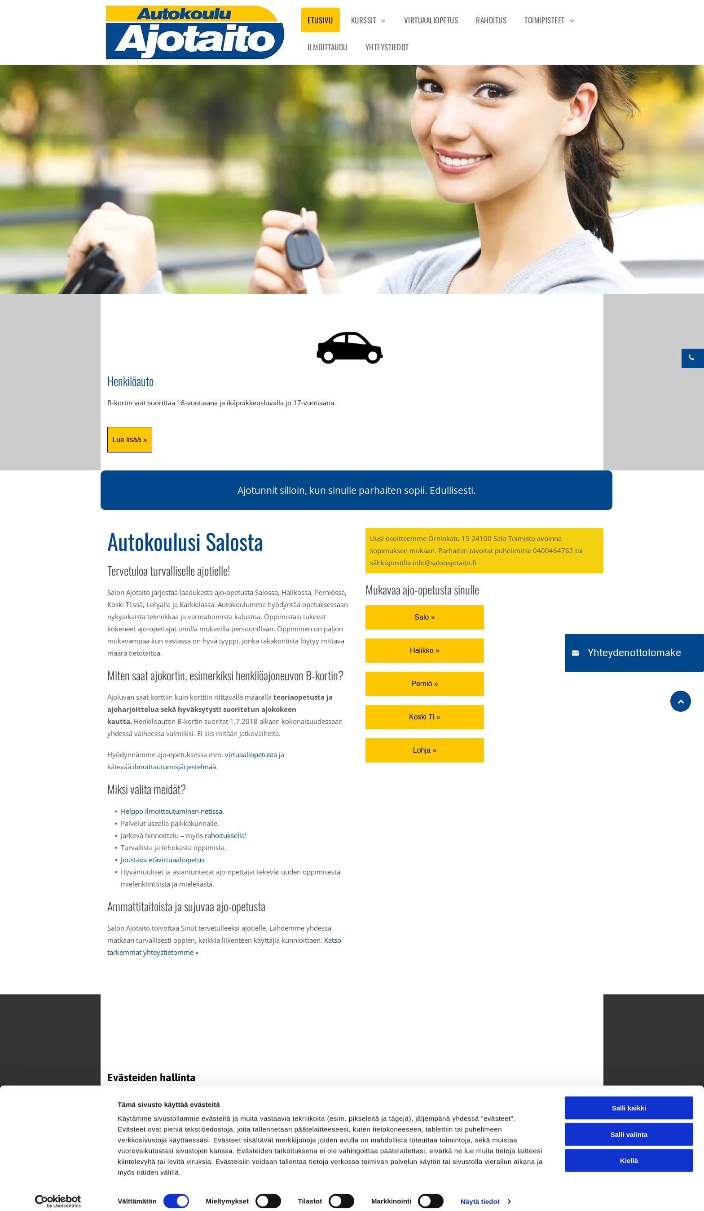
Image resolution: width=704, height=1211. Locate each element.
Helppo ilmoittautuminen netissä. (172, 811)
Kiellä (629, 1152)
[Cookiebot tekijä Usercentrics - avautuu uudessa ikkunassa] (58, 1193)
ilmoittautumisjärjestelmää (174, 766)
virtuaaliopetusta (251, 754)
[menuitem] (320, 18)
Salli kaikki (629, 1100)
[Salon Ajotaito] (253, 1037)
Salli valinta (629, 1126)
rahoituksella (225, 835)
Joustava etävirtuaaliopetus (162, 859)
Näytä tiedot (480, 1193)
